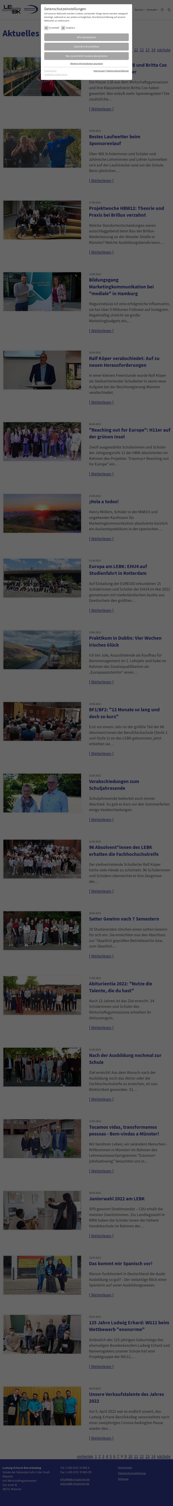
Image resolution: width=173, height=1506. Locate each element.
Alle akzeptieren (86, 37)
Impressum (99, 70)
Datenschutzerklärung (117, 70)
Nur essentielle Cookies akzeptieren (86, 56)
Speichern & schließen (86, 46)
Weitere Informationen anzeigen (86, 63)
